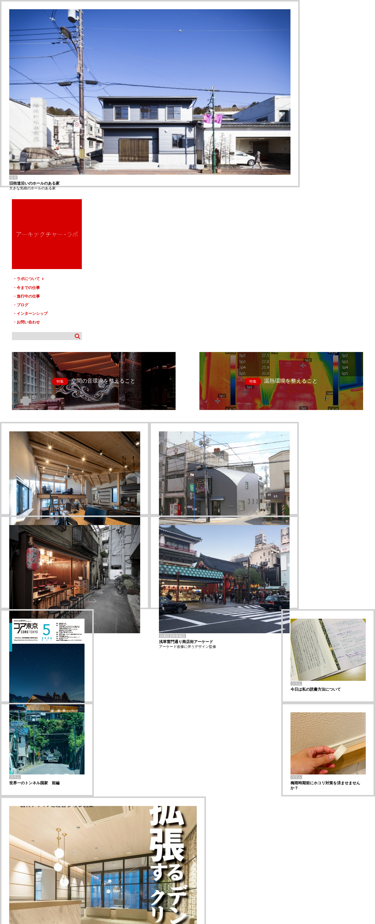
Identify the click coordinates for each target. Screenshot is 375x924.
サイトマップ (189, 861)
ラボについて (312, 91)
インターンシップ (313, 125)
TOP (368, 859)
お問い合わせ (309, 134)
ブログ (304, 117)
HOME (9, 861)
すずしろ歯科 (9, 833)
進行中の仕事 (309, 108)
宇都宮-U (6, 837)
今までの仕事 (309, 100)
